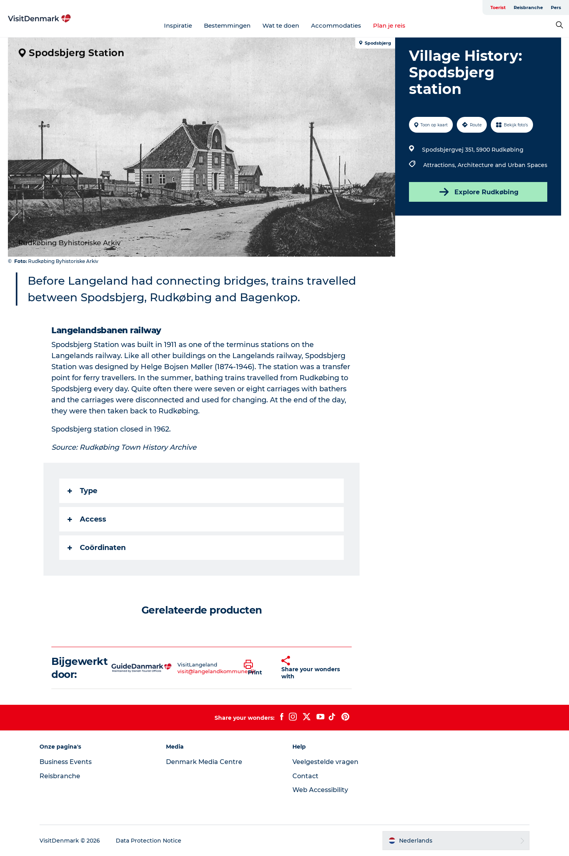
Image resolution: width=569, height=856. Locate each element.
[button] (256, 668)
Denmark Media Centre (204, 762)
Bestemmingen (227, 25)
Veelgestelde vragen (325, 762)
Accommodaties (336, 25)
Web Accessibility (320, 790)
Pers (556, 7)
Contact (305, 776)
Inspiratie (178, 25)
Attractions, (440, 165)
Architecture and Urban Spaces (502, 165)
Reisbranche (528, 7)
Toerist (498, 7)
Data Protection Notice (148, 840)
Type (82, 490)
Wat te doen (280, 25)
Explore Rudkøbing (478, 192)
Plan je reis (389, 25)
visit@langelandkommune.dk (216, 671)
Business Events (66, 762)
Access (87, 519)
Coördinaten (97, 547)
